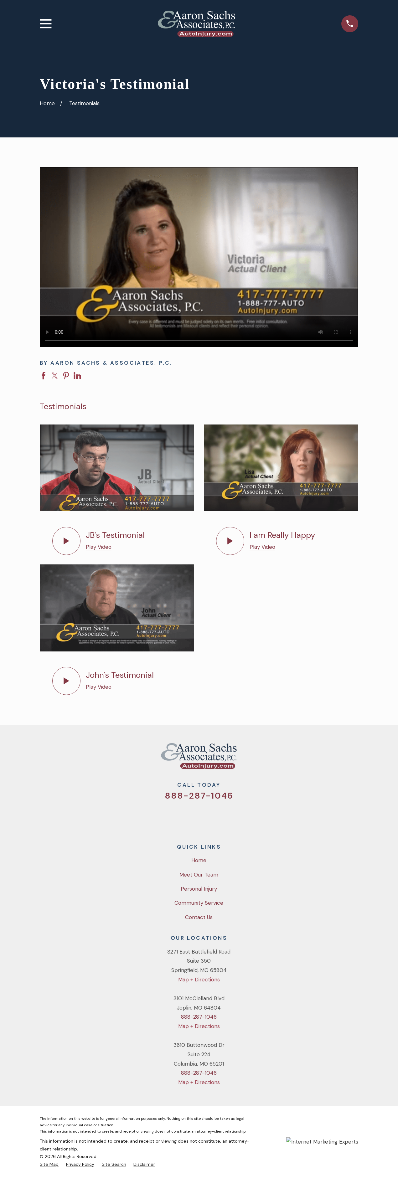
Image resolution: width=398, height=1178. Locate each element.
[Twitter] (174, 817)
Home (198, 860)
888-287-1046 (199, 795)
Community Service (198, 902)
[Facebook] (190, 817)
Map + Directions (199, 979)
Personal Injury (199, 888)
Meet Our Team (198, 874)
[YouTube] (207, 817)
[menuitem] (49, 1164)
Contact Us (199, 917)
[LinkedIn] (224, 817)
